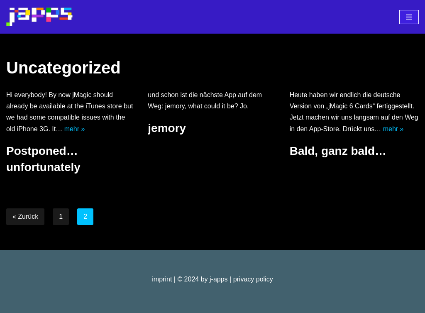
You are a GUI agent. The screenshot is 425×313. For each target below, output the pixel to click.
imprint (162, 279)
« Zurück (25, 216)
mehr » (74, 128)
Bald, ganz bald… (338, 150)
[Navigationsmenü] (409, 17)
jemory (167, 128)
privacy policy (253, 279)
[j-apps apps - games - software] (39, 16)
